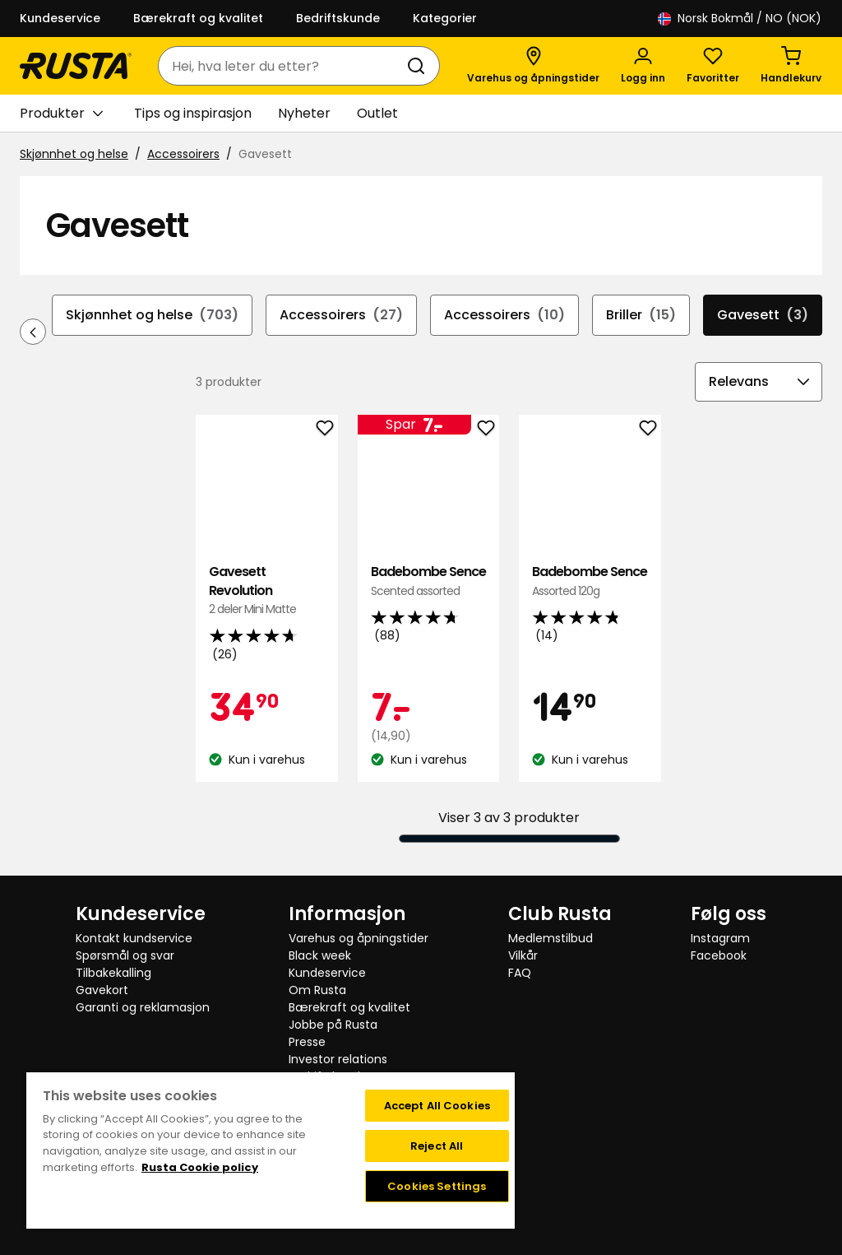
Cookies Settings (436, 1186)
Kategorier (445, 18)
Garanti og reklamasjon (143, 1007)
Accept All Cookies (437, 1105)
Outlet (377, 113)
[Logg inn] (643, 66)
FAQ (519, 972)
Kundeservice (60, 18)
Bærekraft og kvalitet (198, 18)
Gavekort (102, 990)
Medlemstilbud (550, 938)
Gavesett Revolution (266, 590)
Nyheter (304, 113)
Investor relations (338, 1059)
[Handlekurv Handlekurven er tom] (791, 66)
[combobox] (282, 65)
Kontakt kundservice (134, 938)
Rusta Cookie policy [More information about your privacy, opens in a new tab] (199, 1167)
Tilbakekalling (113, 972)
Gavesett (762, 315)
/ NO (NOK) (739, 18)
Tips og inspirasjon (193, 113)
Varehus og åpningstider (358, 938)
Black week (320, 955)
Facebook (719, 955)
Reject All (436, 1146)
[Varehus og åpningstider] (533, 66)
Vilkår (523, 955)
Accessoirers (183, 154)
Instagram (720, 938)
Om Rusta (317, 990)
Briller (641, 315)
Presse (307, 1042)
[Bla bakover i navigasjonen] (33, 331)
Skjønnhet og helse (74, 154)
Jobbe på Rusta (333, 1024)
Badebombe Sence (428, 581)
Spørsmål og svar (125, 955)
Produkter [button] (61, 113)
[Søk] (419, 65)
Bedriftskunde (338, 18)
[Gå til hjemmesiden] (76, 66)
